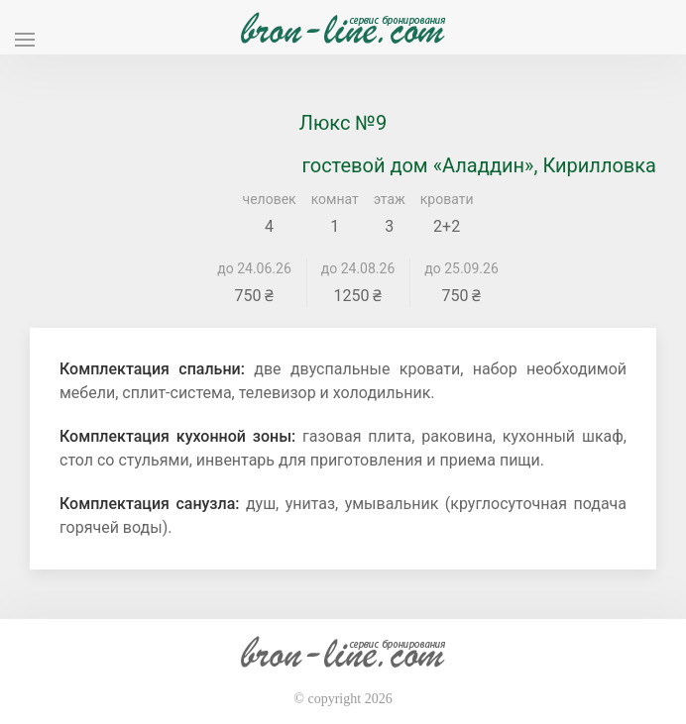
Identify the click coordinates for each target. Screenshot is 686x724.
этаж (389, 199)
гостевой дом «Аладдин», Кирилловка (479, 165)
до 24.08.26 (358, 268)
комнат (335, 199)
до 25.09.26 (461, 268)
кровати (447, 199)
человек (269, 199)
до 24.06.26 (254, 268)
